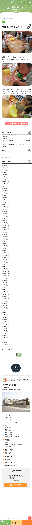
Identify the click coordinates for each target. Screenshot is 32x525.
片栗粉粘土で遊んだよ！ (12, 27)
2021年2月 (4, 289)
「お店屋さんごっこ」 (7, 146)
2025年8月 (4, 183)
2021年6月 (4, 282)
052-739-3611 (17, 476)
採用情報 (7, 459)
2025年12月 (5, 177)
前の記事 (9, 123)
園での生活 (8, 427)
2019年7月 (4, 333)
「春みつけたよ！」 (7, 136)
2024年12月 (5, 200)
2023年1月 (4, 250)
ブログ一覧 (16, 123)
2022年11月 (5, 255)
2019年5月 (4, 337)
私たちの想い (8, 417)
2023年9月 (4, 232)
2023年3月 (4, 246)
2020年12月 (5, 294)
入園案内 (7, 440)
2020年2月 (4, 317)
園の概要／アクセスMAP (12, 437)
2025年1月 (4, 197)
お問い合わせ (5, 522)
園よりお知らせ (6, 157)
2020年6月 (4, 308)
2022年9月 (4, 259)
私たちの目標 (8, 420)
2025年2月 (4, 195)
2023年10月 (5, 229)
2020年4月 (4, 312)
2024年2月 (4, 220)
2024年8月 (4, 206)
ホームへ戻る (16, 369)
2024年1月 (4, 223)
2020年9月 (4, 301)
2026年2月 (4, 172)
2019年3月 (4, 342)
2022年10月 (5, 257)
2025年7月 (4, 186)
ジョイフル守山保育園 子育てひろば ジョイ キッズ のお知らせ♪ (17, 141)
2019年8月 (4, 331)
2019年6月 (4, 335)
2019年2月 (4, 344)
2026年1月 (4, 174)
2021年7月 (4, 280)
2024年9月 (4, 204)
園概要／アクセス (17, 522)
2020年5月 (4, 310)
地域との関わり (9, 434)
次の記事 (25, 123)
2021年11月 (5, 273)
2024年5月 (4, 213)
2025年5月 (4, 190)
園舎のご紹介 (8, 432)
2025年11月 (5, 179)
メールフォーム (17, 484)
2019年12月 (5, 321)
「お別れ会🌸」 (6, 138)
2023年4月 (4, 243)
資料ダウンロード (10, 462)
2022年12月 (5, 252)
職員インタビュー (10, 450)
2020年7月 (4, 305)
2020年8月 (4, 303)
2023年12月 (5, 225)
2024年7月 (4, 209)
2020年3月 (4, 314)
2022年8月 (4, 262)
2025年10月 (5, 181)
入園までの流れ (9, 447)
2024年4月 (4, 216)
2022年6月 (4, 264)
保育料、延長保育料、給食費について (15, 444)
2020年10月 (5, 298)
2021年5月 (4, 285)
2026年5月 (4, 165)
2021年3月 (4, 287)
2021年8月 (4, 278)
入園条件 (7, 442)
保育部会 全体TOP (10, 465)
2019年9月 (4, 328)
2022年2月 (4, 269)
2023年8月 (4, 234)
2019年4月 (4, 340)
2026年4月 (4, 167)
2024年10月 (5, 202)
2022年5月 (4, 266)
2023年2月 (4, 248)
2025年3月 (4, 193)
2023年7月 (4, 236)
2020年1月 (4, 319)
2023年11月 (5, 227)
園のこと (7, 425)
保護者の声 (8, 453)
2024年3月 (4, 218)
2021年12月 (5, 271)
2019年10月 (5, 326)
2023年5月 (4, 241)
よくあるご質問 (9, 456)
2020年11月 (5, 296)
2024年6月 (4, 211)
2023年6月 (4, 239)
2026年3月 (4, 170)
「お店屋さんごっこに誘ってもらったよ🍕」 (13, 144)
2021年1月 (4, 292)
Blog (3, 21)
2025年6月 (4, 188)
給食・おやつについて (11, 430)
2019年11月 (5, 324)
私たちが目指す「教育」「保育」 (14, 422)
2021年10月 (5, 275)
